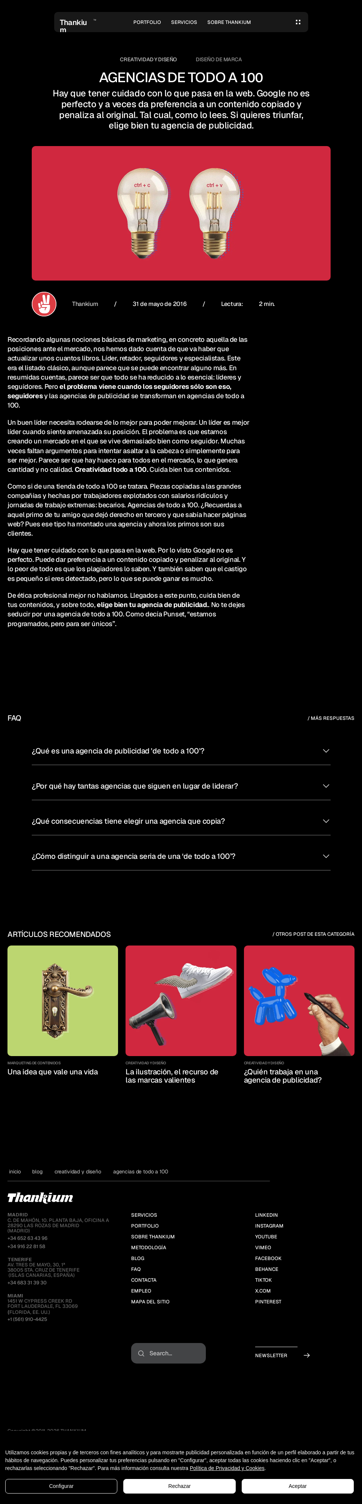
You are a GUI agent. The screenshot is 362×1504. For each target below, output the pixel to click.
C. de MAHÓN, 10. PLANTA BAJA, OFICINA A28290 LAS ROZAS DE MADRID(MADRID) (58, 1222)
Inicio (15, 1171)
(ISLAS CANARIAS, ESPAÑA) (41, 1275)
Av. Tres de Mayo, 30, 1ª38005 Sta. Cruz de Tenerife (43, 1265)
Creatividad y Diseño (148, 59)
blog (37, 1171)
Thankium (85, 304)
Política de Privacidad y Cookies (227, 1468)
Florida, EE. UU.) (28, 1312)
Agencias (141, 505)
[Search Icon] (168, 1353)
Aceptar (298, 1486)
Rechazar (179, 1486)
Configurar (61, 1486)
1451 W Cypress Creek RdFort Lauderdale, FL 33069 (42, 1301)
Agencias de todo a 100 (140, 1171)
